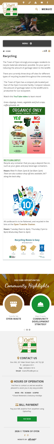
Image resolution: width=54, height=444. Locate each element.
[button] (24, 330)
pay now (27, 419)
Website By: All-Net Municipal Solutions (27, 440)
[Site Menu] (27, 43)
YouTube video (21, 96)
